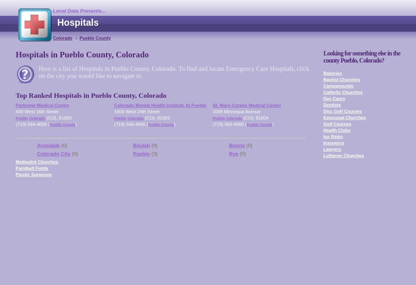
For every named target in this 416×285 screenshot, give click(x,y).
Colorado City (54, 154)
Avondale (48, 145)
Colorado (63, 38)
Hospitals (78, 22)
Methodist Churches (37, 162)
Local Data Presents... (79, 11)
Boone (237, 145)
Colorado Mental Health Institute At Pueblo (160, 105)
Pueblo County (95, 38)
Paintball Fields (32, 168)
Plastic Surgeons (34, 174)
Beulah (141, 145)
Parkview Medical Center (42, 105)
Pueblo (22, 118)
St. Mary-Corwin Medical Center (247, 105)
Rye (233, 154)
